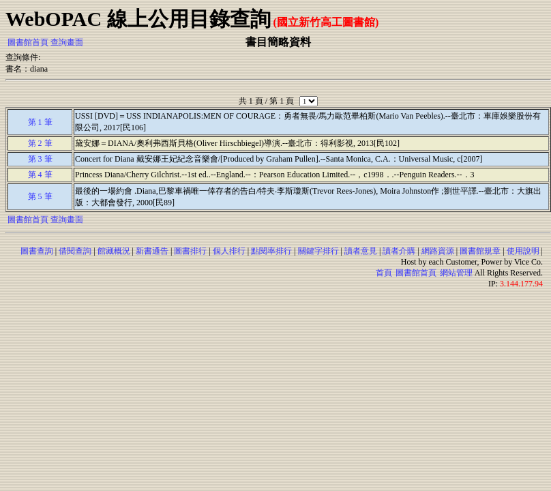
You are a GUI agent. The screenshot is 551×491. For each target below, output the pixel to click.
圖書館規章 (480, 251)
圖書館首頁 (28, 42)
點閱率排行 (271, 251)
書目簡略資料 (278, 42)
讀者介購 (399, 251)
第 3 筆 (40, 159)
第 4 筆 (40, 174)
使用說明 (523, 251)
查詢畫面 (66, 42)
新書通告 (152, 251)
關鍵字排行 (318, 251)
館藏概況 (114, 251)
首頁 (384, 273)
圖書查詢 (36, 251)
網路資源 (437, 251)
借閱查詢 (75, 251)
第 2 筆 (40, 143)
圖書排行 (190, 251)
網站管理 (456, 273)
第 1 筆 (40, 122)
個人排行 (229, 251)
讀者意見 (360, 251)
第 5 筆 (40, 196)
